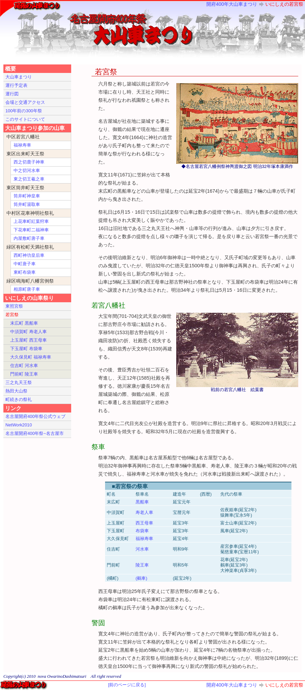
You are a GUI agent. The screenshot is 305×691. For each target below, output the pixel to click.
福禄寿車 (144, 538)
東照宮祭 (14, 306)
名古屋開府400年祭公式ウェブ (35, 416)
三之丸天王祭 (18, 382)
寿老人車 (144, 512)
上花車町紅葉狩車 (31, 221)
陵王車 (142, 565)
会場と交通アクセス (25, 102)
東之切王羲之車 (29, 178)
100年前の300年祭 (23, 110)
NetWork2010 (18, 424)
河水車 (142, 549)
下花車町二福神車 (31, 229)
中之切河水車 (27, 170)
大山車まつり (18, 76)
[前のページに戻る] (127, 684)
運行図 (12, 93)
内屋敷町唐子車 (29, 238)
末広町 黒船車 (24, 323)
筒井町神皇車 (27, 195)
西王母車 (144, 522)
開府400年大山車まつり (231, 4)
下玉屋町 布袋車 (26, 348)
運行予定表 (16, 85)
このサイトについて (25, 119)
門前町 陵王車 (24, 374)
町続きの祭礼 (18, 399)
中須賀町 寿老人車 (28, 331)
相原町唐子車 (27, 289)
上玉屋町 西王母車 (28, 340)
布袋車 (142, 530)
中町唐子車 (25, 263)
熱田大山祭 (16, 391)
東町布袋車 (25, 272)
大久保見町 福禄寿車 (30, 357)
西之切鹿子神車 (29, 162)
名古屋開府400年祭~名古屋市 (34, 433)
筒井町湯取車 (27, 204)
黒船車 (142, 501)
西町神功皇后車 (29, 255)
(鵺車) (141, 578)
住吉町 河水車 (24, 365)
